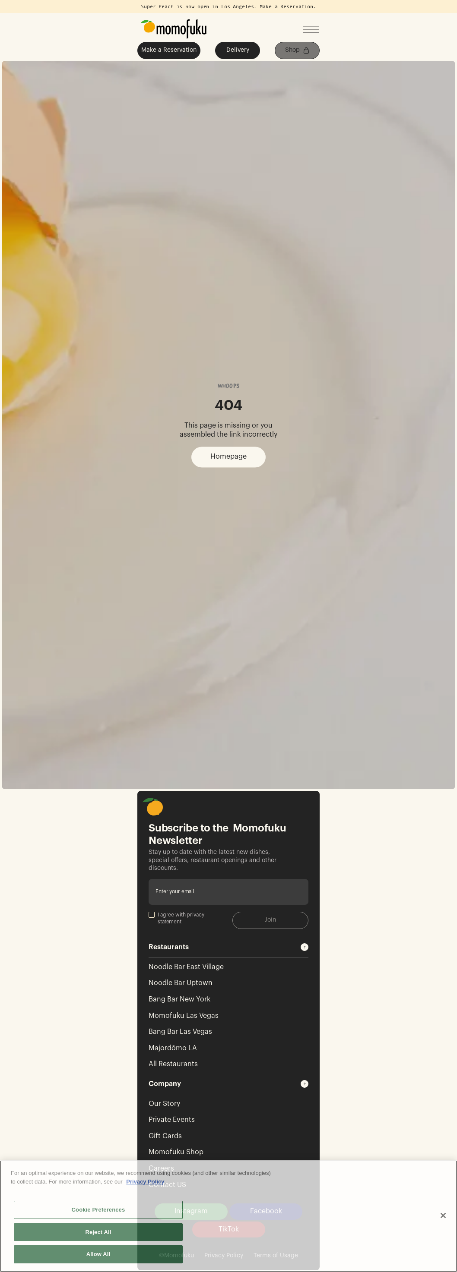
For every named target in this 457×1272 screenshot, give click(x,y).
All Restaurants (173, 1064)
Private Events (172, 1119)
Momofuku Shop (176, 1152)
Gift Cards (165, 1136)
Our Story (164, 1103)
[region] (228, 1216)
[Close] (443, 1215)
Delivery (237, 50)
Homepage (228, 456)
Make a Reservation (169, 50)
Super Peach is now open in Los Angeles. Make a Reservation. (228, 6)
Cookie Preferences (98, 1209)
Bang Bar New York (179, 999)
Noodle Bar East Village (186, 966)
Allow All (98, 1254)
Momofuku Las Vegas (184, 1015)
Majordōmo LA (173, 1048)
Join (270, 920)
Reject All (98, 1232)
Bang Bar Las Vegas (180, 1031)
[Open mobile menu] (311, 30)
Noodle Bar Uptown (181, 982)
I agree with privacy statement (176, 918)
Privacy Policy (145, 1181)
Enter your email (175, 891)
